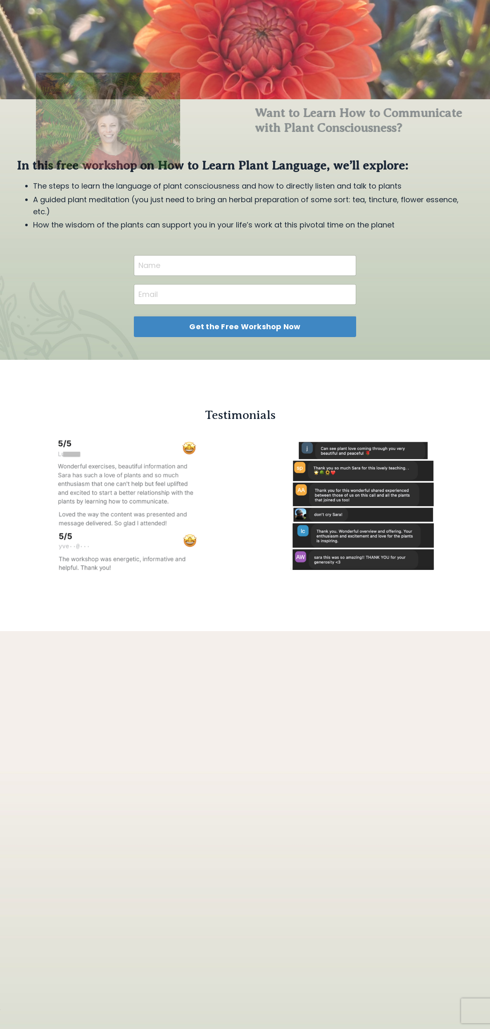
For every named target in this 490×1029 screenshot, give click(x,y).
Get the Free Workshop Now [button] (244, 326)
